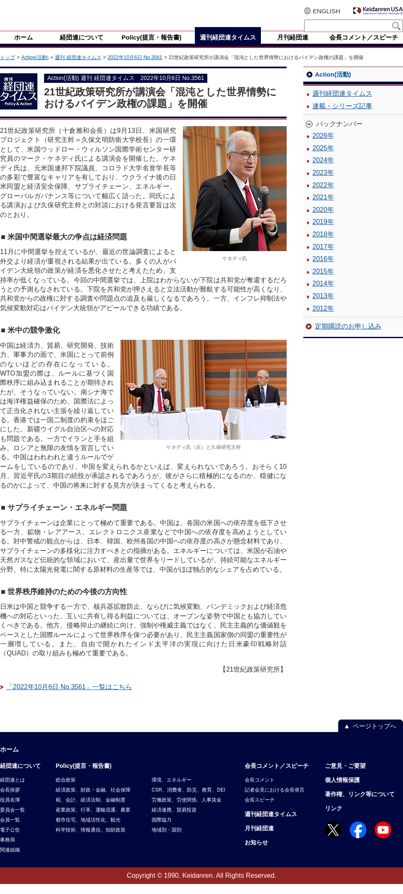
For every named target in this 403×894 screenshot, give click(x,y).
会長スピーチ (260, 810)
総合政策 (66, 790)
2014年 (323, 293)
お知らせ (256, 852)
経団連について (20, 775)
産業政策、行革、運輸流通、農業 (93, 820)
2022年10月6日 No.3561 (135, 67)
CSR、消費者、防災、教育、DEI (188, 800)
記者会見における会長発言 (275, 800)
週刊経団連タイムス (342, 103)
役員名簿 (10, 810)
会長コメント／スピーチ (277, 775)
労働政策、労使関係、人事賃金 (186, 810)
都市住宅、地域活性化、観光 (88, 830)
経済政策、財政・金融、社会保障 (93, 800)
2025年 (323, 158)
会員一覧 (10, 830)
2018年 (323, 244)
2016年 (323, 268)
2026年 (323, 145)
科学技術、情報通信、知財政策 (90, 840)
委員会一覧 (12, 820)
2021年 (323, 207)
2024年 (323, 170)
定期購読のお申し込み (348, 336)
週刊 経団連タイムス (78, 67)
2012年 (323, 318)
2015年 (323, 281)
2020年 (323, 219)
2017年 (323, 256)
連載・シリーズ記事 (342, 116)
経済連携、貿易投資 (174, 820)
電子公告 (10, 840)
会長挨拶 (10, 800)
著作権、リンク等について (360, 804)
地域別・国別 (167, 840)
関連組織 (10, 860)
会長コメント (260, 790)
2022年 (323, 195)
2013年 (323, 305)
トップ (7, 67)
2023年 (323, 182)
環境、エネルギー (172, 790)
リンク (333, 818)
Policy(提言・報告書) (84, 775)
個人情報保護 (342, 790)
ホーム (9, 759)
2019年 (323, 231)
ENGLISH (326, 11)
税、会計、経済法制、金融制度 (90, 810)
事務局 (7, 850)
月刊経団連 (259, 838)
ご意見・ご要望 (345, 775)
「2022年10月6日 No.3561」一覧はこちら (69, 696)
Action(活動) (34, 67)
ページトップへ (374, 736)
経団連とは (12, 790)
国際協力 (162, 830)
